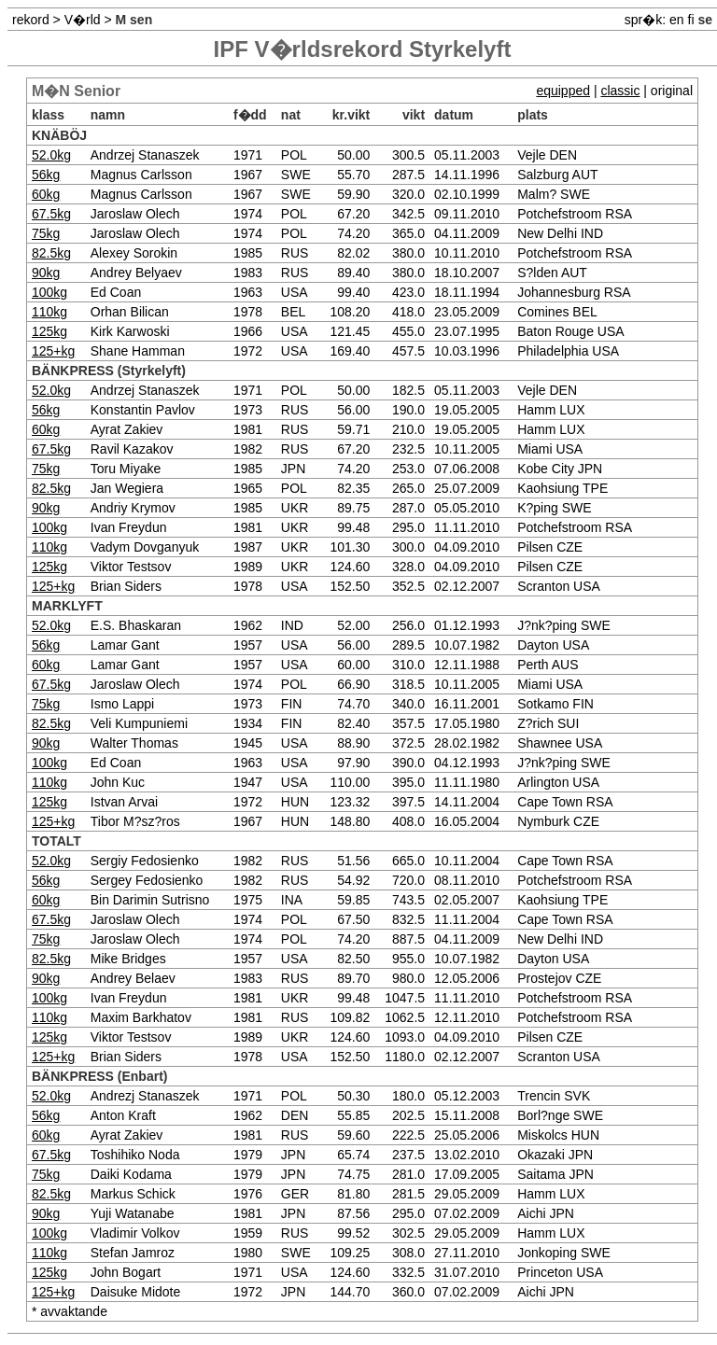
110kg (49, 311)
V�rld (82, 19)
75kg (46, 233)
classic (620, 90)
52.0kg (51, 154)
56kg (46, 174)
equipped (563, 90)
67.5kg (51, 213)
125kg (49, 331)
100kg (49, 292)
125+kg (53, 350)
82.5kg (51, 252)
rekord (30, 19)
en (676, 19)
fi (691, 19)
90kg (46, 272)
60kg (46, 194)
